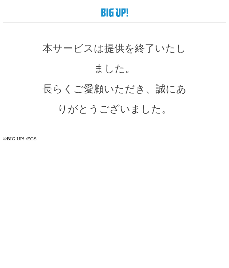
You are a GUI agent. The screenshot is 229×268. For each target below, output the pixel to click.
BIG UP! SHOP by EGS (114, 12)
